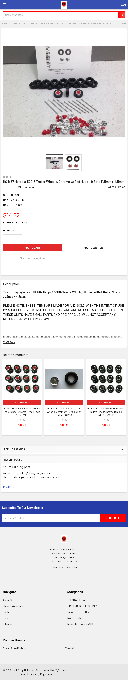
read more (9, 487)
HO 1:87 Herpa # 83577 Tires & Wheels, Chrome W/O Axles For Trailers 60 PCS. (64, 412)
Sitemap (7, 623)
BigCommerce (62, 670)
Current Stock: (15, 222)
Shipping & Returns (13, 605)
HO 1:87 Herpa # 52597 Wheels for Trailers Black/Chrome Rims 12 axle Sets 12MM (105, 412)
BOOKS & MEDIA (76, 599)
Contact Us (9, 611)
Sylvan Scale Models (14, 648)
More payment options (32, 258)
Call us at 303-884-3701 (64, 567)
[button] (94, 247)
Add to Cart (22, 402)
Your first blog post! (17, 467)
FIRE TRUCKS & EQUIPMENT (83, 605)
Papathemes (47, 674)
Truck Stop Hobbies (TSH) (81, 623)
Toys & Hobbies (75, 617)
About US (8, 599)
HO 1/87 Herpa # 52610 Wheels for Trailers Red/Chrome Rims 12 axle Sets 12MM (22, 412)
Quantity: (10, 230)
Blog (5, 617)
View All (69, 648)
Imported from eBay (78, 611)
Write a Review (116, 186)
